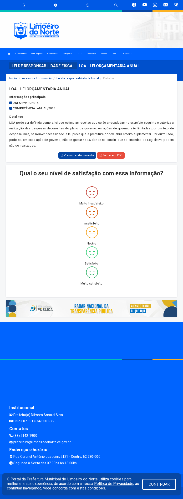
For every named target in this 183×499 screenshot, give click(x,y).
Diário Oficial (91, 54)
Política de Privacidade (113, 483)
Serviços (67, 54)
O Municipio (36, 54)
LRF (79, 54)
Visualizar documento (77, 155)
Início (13, 78)
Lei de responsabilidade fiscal (77, 78)
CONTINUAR (159, 484)
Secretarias (52, 54)
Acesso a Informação (37, 78)
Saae (114, 54)
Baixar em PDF (111, 155)
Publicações (126, 54)
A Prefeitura (20, 54)
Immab (104, 54)
